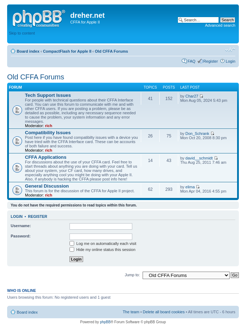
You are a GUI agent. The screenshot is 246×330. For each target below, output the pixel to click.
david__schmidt (198, 158)
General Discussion (47, 186)
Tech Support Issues (48, 95)
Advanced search (220, 25)
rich (48, 126)
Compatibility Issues (48, 132)
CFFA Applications (45, 157)
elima (190, 187)
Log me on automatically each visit (103, 243)
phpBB (105, 322)
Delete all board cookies (164, 312)
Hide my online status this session (102, 249)
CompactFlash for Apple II (67, 51)
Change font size (230, 50)
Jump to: (132, 275)
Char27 (191, 96)
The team (131, 312)
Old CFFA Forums (111, 51)
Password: (21, 236)
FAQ (191, 61)
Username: (21, 226)
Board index (28, 51)
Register (210, 61)
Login (230, 61)
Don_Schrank (197, 133)
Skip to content (22, 33)
